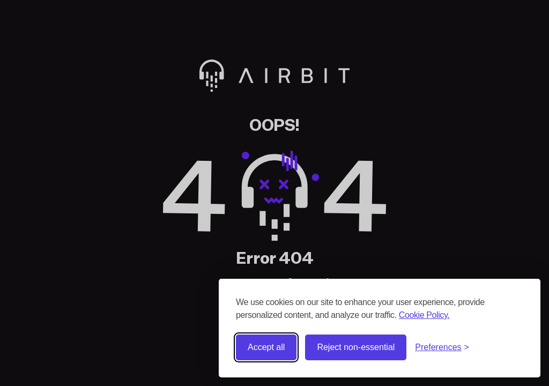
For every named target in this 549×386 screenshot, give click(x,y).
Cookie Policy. (424, 315)
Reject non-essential (356, 347)
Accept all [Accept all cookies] (266, 347)
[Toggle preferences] (442, 347)
